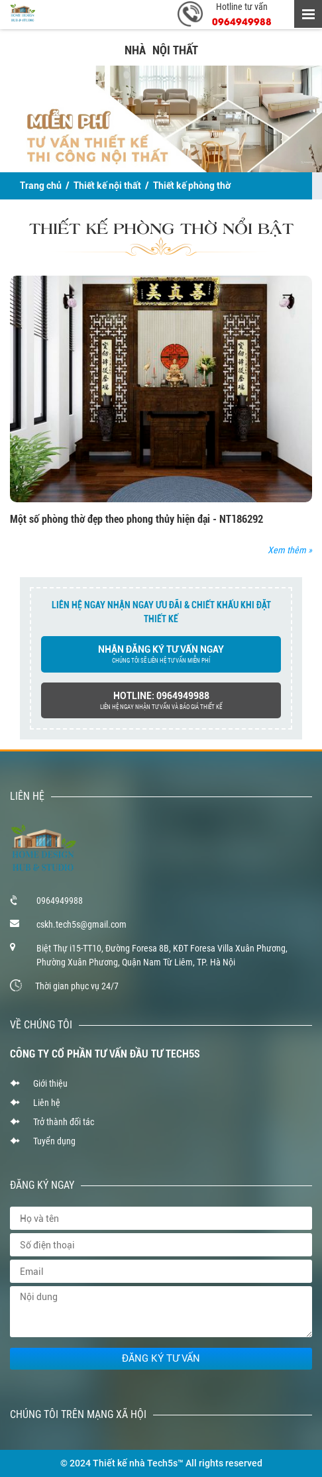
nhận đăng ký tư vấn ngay (161, 655)
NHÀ (135, 50)
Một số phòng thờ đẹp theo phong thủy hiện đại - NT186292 (136, 519)
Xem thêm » (290, 550)
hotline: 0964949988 (161, 701)
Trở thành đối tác (63, 1122)
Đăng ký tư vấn (161, 1358)
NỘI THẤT (175, 50)
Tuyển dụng (54, 1141)
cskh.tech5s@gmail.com (81, 924)
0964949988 (242, 21)
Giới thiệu (50, 1083)
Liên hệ (46, 1102)
